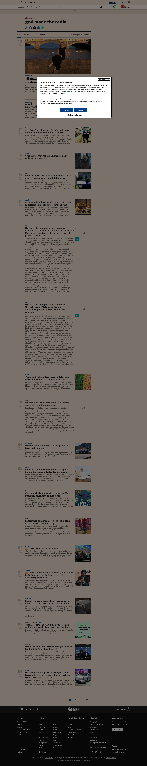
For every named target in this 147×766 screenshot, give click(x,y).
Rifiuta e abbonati (104, 79)
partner (100, 98)
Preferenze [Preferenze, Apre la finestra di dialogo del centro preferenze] (66, 110)
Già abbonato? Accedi (74, 115)
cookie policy (70, 91)
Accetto (80, 110)
